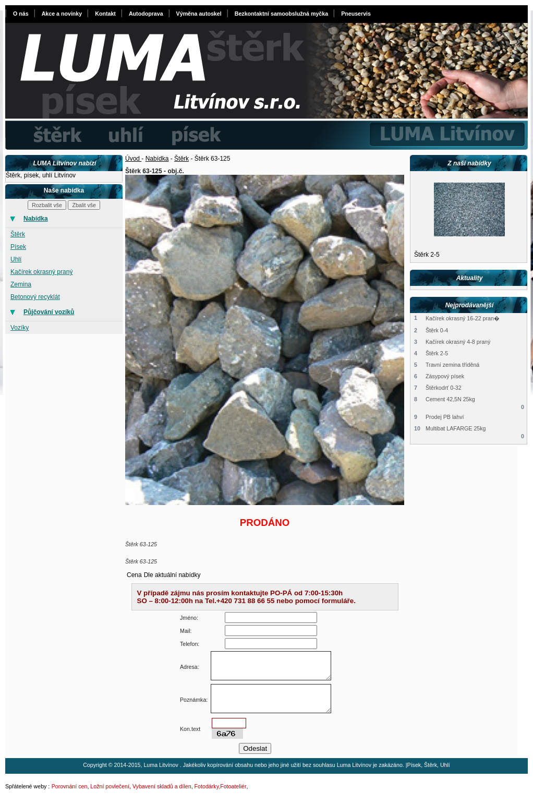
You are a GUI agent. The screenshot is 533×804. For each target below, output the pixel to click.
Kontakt (105, 13)
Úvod (133, 158)
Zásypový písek (445, 376)
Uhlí (15, 259)
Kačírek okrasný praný (41, 271)
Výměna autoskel (199, 13)
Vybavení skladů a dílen (161, 786)
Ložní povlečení (109, 786)
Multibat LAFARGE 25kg (456, 428)
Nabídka (157, 158)
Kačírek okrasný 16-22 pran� (463, 318)
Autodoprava (146, 13)
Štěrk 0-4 (437, 330)
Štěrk (17, 234)
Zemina (20, 284)
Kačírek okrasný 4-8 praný (458, 342)
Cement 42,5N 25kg (450, 399)
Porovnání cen (70, 786)
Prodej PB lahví (445, 417)
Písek (18, 246)
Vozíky (19, 327)
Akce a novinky (62, 13)
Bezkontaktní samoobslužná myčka (281, 13)
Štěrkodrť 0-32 (444, 388)
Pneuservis (356, 13)
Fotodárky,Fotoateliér (221, 786)
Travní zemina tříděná (452, 365)
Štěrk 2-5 (427, 254)
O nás (21, 13)
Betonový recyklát (35, 297)
